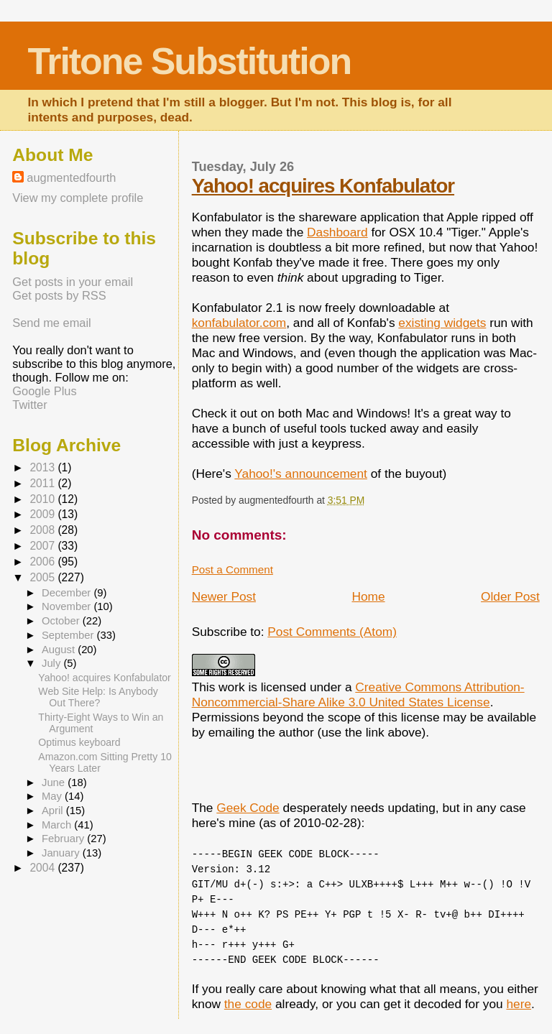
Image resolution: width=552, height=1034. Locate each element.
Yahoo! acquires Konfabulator (323, 186)
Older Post (510, 596)
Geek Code (247, 807)
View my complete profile (77, 197)
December (67, 593)
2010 (43, 499)
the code (248, 1004)
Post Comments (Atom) (332, 631)
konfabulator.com (239, 322)
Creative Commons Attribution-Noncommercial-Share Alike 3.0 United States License (358, 694)
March (58, 825)
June (55, 782)
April (54, 810)
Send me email (51, 322)
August (60, 649)
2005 (43, 577)
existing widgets (442, 322)
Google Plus (44, 390)
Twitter (29, 404)
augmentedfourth (71, 177)
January (62, 853)
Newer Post (224, 596)
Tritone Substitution (189, 61)
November (67, 606)
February (64, 838)
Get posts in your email (72, 281)
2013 (43, 467)
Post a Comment (232, 569)
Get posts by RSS (59, 295)
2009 (43, 514)
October (62, 621)
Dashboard (337, 232)
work (231, 687)
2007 (43, 546)
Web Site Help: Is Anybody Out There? (97, 697)
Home (368, 596)
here (518, 1004)
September (69, 635)
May (53, 796)
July (52, 663)
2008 (43, 530)
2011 (43, 483)
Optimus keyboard (79, 742)
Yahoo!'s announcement (300, 473)
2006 (43, 561)
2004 (43, 868)
